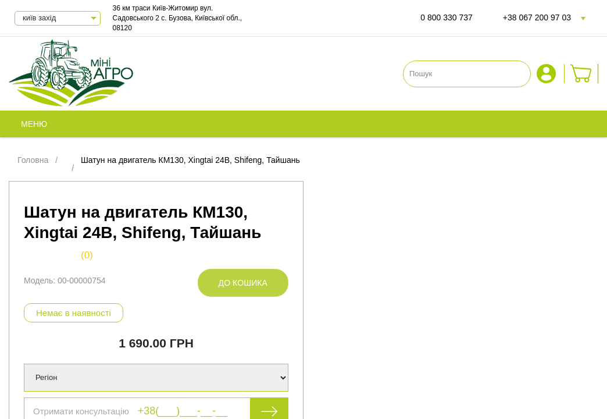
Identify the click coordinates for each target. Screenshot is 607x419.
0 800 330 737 (446, 17)
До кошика (243, 282)
